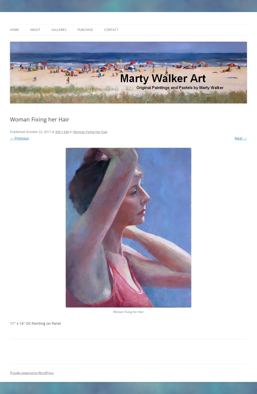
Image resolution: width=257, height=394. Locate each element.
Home (14, 30)
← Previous (19, 138)
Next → (241, 138)
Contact (111, 30)
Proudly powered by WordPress (32, 373)
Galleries (59, 30)
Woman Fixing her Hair (90, 131)
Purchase (85, 30)
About (35, 30)
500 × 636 (62, 131)
